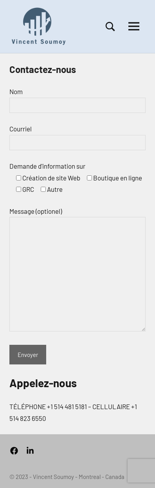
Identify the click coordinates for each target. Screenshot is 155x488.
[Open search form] (110, 26)
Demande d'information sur (47, 166)
